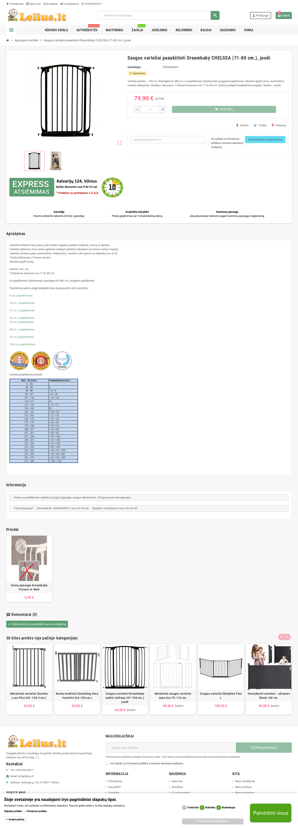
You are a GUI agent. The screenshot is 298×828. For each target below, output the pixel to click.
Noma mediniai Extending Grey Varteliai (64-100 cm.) (77, 695)
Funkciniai (193, 807)
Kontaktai (50, 3)
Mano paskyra (243, 787)
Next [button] (288, 637)
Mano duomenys (245, 792)
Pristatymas (15, 3)
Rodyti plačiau (16, 819)
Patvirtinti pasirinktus (212, 821)
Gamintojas (134, 67)
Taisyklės (113, 792)
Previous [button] (281, 637)
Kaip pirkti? (114, 787)
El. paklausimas (181, 792)
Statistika (210, 807)
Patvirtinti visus (270, 813)
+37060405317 (91, 3)
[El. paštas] (171, 747)
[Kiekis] (150, 109)
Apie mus (33, 3)
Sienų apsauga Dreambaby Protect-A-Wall (29, 587)
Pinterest (279, 125)
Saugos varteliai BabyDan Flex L (221, 695)
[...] (37, 757)
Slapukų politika (13, 811)
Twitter (260, 125)
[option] (29, 679)
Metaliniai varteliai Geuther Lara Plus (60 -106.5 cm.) (29, 695)
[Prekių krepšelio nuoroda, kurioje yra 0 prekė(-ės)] (284, 15)
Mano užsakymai (245, 781)
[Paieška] (158, 15)
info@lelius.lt (69, 3)
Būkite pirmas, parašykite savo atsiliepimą (37, 624)
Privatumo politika (36, 811)
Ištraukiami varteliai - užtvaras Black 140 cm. (269, 695)
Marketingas (228, 807)
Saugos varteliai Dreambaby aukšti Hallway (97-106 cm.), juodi (125, 698)
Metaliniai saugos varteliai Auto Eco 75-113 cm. (173, 695)
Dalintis (242, 125)
